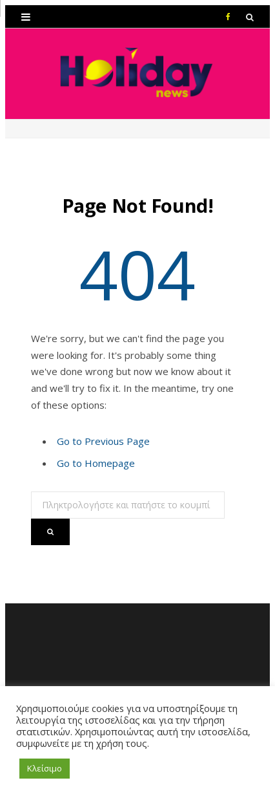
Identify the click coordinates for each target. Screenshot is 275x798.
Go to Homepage (96, 463)
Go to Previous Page (103, 441)
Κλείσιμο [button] (44, 768)
